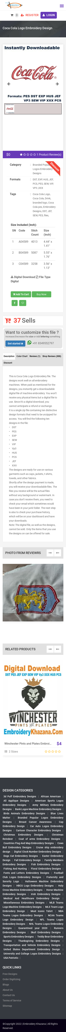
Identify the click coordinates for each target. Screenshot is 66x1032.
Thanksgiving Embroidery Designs (38, 940)
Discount (8, 363)
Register (30, 15)
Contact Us (9, 995)
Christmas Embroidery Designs (23, 834)
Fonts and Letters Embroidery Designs (26, 872)
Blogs (6, 984)
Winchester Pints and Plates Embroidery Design (34, 743)
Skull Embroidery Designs (46, 932)
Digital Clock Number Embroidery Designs (37, 851)
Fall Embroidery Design (27, 860)
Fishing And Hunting (15, 868)
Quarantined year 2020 (32, 928)
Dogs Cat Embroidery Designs (21, 855)
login (49, 15)
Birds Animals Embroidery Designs (24, 813)
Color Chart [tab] (22, 356)
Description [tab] (9, 356)
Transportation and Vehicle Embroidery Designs (32, 945)
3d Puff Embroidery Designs (20, 796)
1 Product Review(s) (40, 154)
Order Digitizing (11, 979)
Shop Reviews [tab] (51, 356)
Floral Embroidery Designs (46, 868)
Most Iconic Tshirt (42, 911)
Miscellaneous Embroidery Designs (24, 902)
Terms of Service (12, 1000)
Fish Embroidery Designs (46, 864)
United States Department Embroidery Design (32, 949)
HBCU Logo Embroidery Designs (35, 885)
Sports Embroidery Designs (19, 936)
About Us (8, 989)
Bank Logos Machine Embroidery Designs (38, 809)
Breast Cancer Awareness (35, 822)
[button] (8, 92)
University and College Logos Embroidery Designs (32, 953)
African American (51, 796)
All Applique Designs (16, 800)
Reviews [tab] (35, 356)
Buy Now (41, 294)
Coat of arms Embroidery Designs (39, 838)
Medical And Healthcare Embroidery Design (31, 898)
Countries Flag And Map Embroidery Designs (29, 843)
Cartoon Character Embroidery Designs (38, 830)
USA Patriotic (11, 957)
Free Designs (10, 974)
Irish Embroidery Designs (45, 894)
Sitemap (7, 1005)
